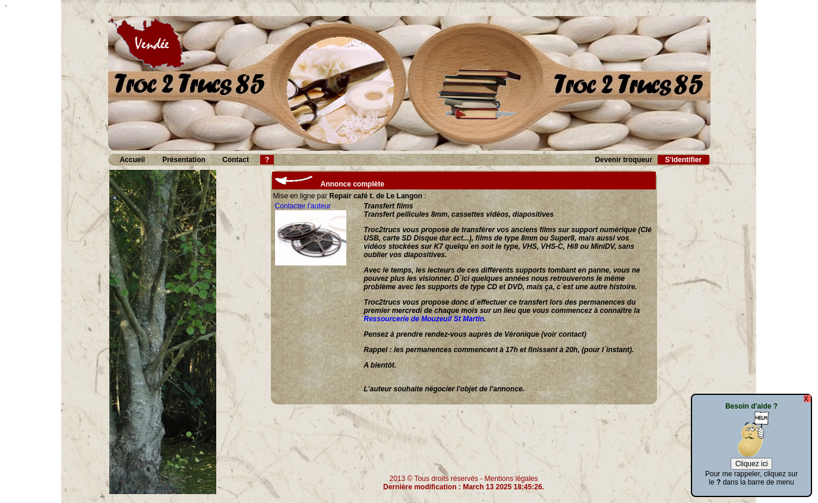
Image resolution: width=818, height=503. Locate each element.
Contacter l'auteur (303, 206)
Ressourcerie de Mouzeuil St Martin (424, 319)
